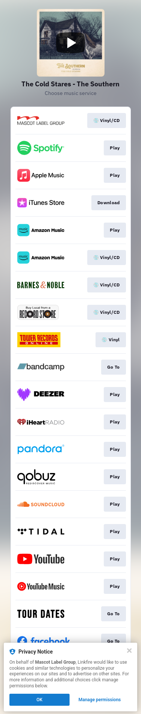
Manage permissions (100, 699)
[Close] (129, 651)
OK (39, 699)
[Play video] (71, 42)
